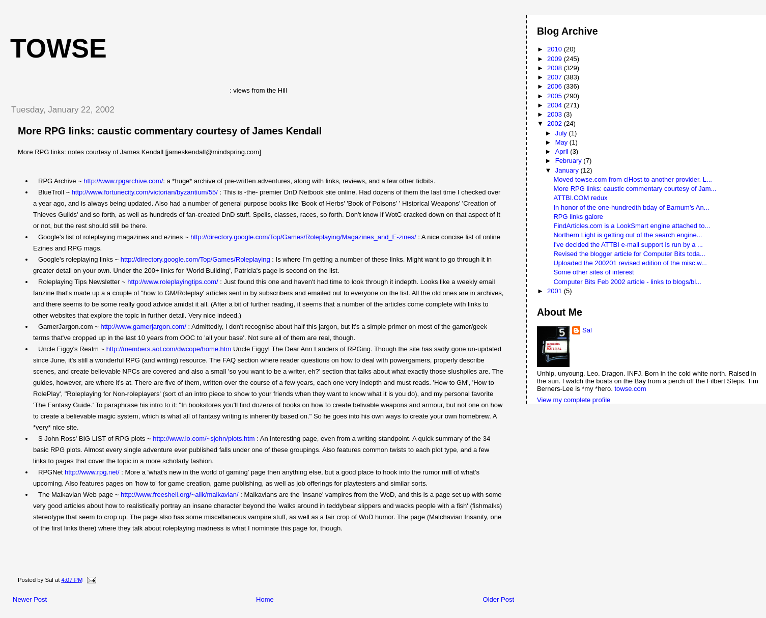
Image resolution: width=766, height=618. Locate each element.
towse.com (630, 388)
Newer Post (30, 599)
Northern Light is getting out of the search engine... (627, 235)
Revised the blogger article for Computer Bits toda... (629, 254)
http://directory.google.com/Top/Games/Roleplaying (195, 259)
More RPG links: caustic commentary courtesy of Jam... (634, 188)
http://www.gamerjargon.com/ (143, 326)
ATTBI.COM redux (580, 198)
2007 (555, 77)
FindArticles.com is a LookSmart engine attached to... (631, 226)
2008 (555, 68)
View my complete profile (573, 400)
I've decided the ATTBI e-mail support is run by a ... (627, 244)
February (569, 160)
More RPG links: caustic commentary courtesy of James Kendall (170, 130)
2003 (555, 114)
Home (265, 599)
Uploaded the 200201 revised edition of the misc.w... (629, 263)
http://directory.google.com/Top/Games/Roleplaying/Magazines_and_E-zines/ (303, 237)
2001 (555, 291)
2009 (555, 59)
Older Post (498, 599)
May (562, 142)
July (562, 133)
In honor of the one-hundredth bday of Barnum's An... (631, 207)
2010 (555, 49)
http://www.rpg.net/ (92, 472)
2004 (555, 105)
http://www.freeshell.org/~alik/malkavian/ (180, 494)
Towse (58, 48)
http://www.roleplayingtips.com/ (172, 282)
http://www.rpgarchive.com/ (123, 181)
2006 (555, 86)
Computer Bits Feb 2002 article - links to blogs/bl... (627, 282)
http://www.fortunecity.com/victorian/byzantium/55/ (145, 192)
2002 (555, 123)
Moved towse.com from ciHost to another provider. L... (632, 179)
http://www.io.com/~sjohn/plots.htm (204, 438)
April (563, 151)
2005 (555, 96)
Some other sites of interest (593, 272)
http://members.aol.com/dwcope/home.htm (169, 349)
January (568, 170)
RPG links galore (578, 216)
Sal (587, 330)
